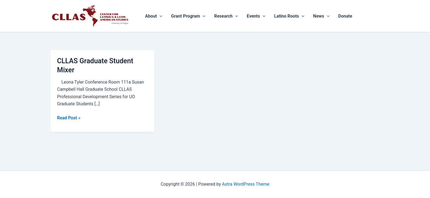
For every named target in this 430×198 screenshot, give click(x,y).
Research (226, 16)
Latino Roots (289, 16)
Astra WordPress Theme (245, 184)
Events (256, 16)
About (153, 16)
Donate (345, 16)
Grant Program (188, 16)
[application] (159, 16)
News (321, 16)
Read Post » (68, 117)
